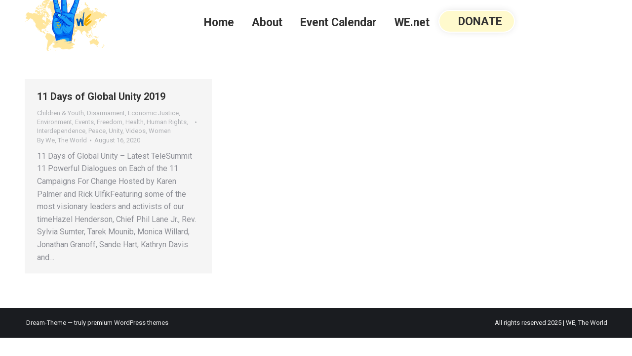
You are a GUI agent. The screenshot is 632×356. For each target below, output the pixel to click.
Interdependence (61, 130)
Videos (135, 130)
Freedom (109, 122)
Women (160, 130)
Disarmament (106, 113)
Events (84, 122)
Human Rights (167, 122)
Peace (97, 130)
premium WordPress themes (127, 322)
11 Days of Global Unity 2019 (101, 96)
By (62, 140)
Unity (115, 130)
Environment (54, 122)
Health (134, 122)
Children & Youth (60, 113)
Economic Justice (153, 113)
